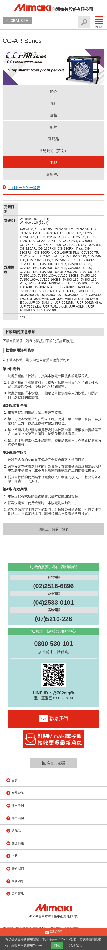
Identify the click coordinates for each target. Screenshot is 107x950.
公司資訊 (18, 893)
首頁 (15, 780)
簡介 (53, 91)
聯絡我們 (18, 868)
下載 (53, 162)
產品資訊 (18, 793)
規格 (53, 115)
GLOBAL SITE (17, 21)
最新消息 (53, 174)
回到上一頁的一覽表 (24, 188)
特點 (53, 103)
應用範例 (18, 818)
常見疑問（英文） (53, 151)
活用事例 (18, 805)
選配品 (53, 139)
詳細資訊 (75, 945)
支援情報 (18, 843)
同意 (57, 945)
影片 (53, 127)
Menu (99, 22)
